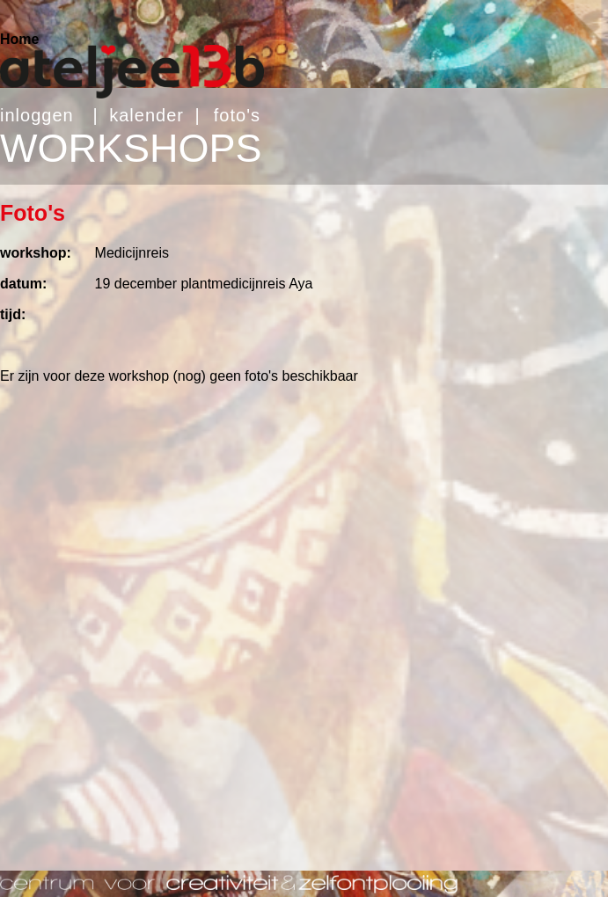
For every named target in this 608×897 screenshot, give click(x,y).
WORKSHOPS (131, 148)
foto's (237, 115)
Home (19, 39)
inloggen (37, 115)
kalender (146, 115)
